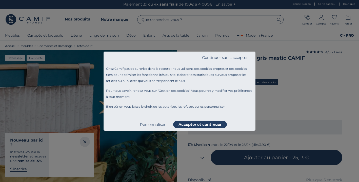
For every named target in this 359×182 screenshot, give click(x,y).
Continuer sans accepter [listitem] (225, 57)
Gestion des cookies (174, 91)
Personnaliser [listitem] (153, 124)
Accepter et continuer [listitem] (200, 124)
